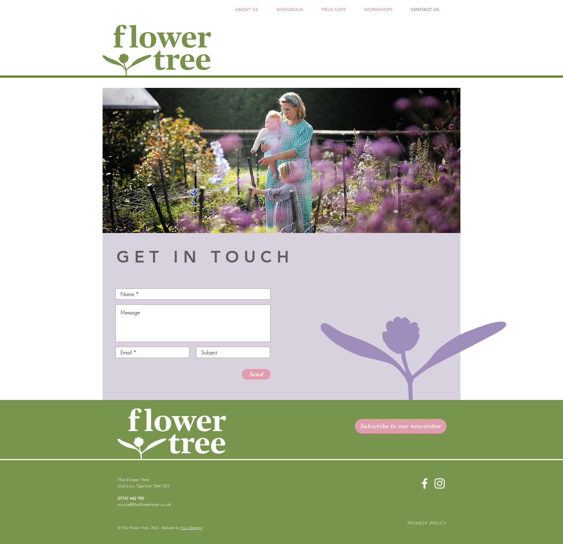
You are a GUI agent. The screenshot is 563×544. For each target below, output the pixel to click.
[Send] (256, 374)
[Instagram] (440, 483)
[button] (289, 9)
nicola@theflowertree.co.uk (144, 504)
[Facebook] (425, 483)
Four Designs (191, 527)
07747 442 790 (131, 498)
